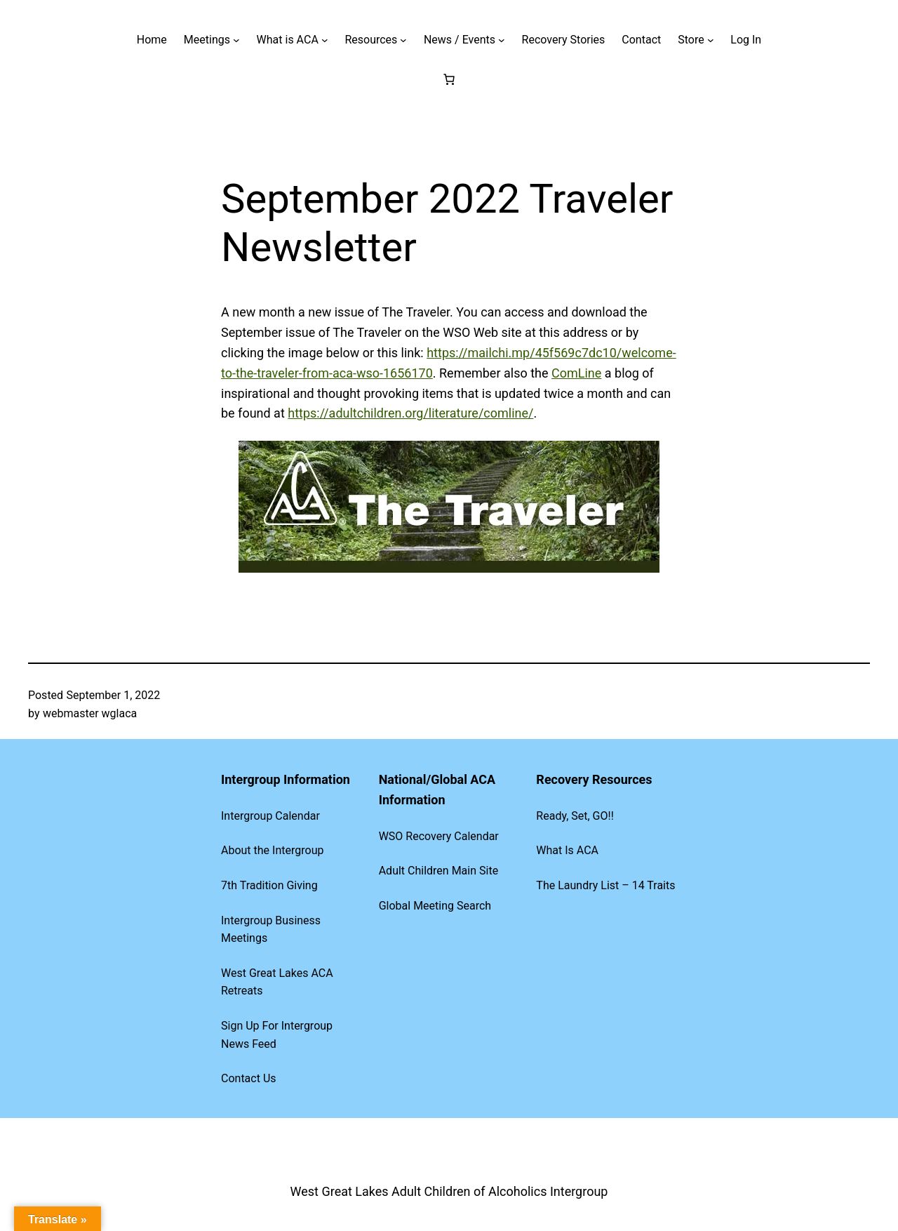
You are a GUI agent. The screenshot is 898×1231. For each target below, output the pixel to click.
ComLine (576, 373)
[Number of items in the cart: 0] (449, 79)
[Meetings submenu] (236, 40)
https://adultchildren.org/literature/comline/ (410, 413)
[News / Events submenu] (501, 40)
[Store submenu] (710, 40)
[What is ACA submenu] (324, 40)
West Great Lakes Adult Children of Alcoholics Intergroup (449, 1191)
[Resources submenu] (403, 40)
